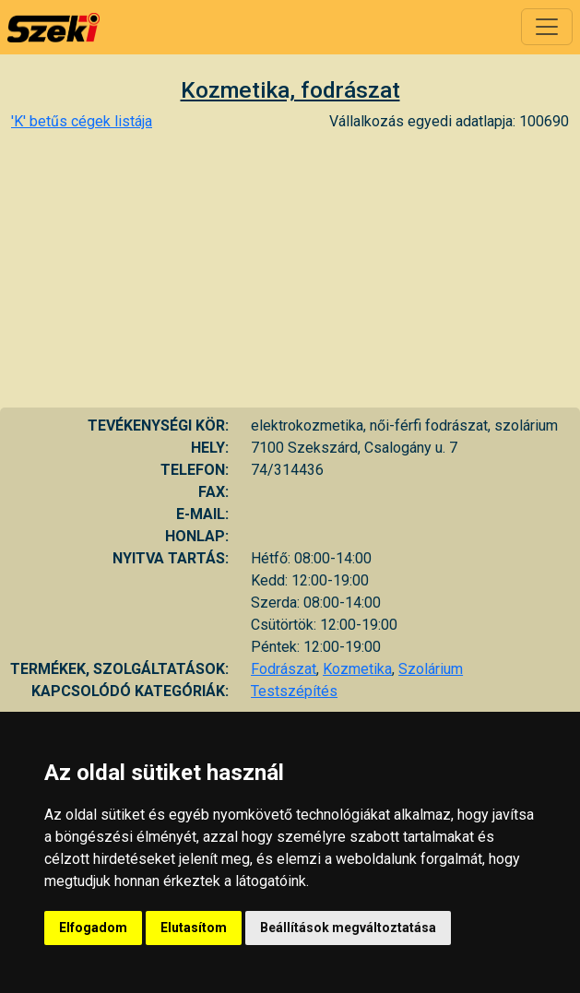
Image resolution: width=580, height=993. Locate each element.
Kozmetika (357, 669)
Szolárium (430, 669)
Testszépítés (294, 691)
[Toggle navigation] (547, 26)
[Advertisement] (290, 269)
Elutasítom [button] (193, 927)
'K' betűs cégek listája (81, 121)
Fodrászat (283, 669)
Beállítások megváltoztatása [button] (348, 927)
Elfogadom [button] (93, 927)
